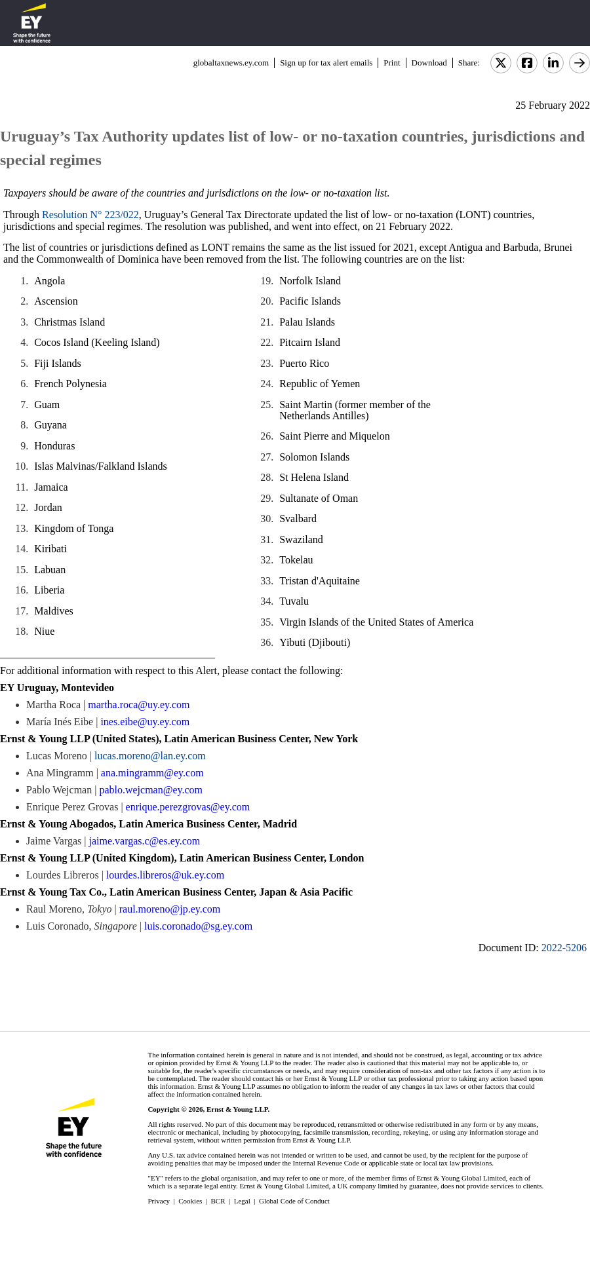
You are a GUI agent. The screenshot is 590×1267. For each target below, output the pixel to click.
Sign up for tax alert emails (326, 62)
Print (392, 62)
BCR (218, 1201)
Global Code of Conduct (294, 1201)
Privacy (159, 1201)
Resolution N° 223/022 (90, 214)
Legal (242, 1201)
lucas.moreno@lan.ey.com (150, 755)
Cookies (190, 1201)
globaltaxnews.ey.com (231, 62)
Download (429, 62)
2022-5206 (564, 947)
